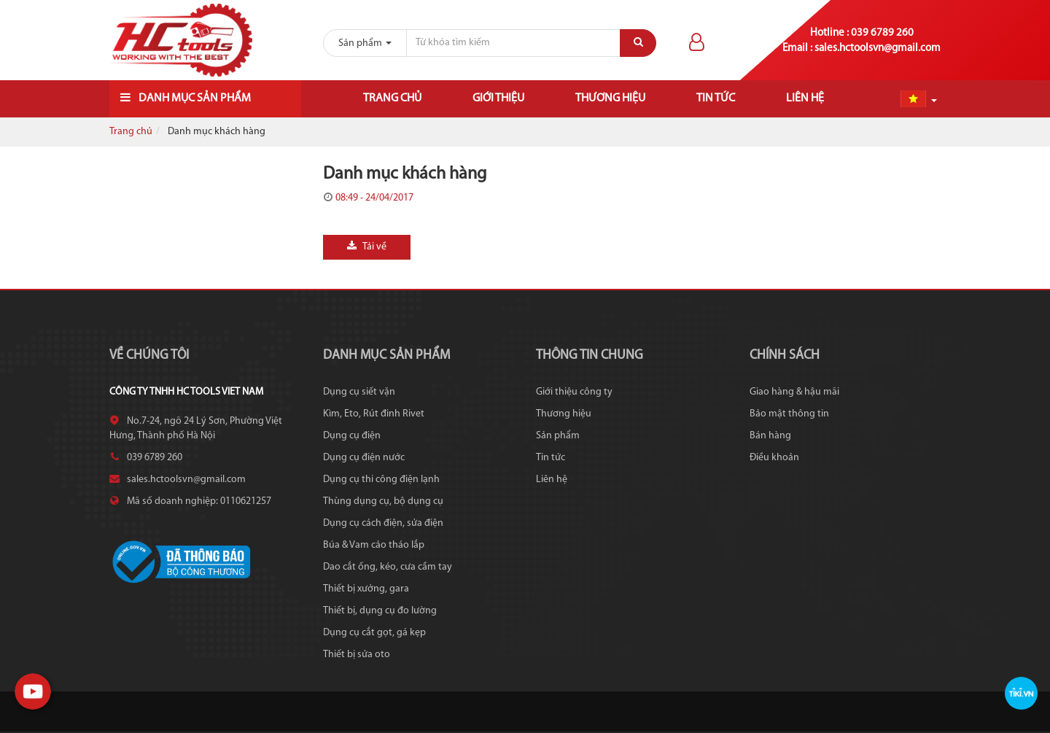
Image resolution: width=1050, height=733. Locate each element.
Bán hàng (770, 435)
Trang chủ (392, 98)
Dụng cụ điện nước (364, 457)
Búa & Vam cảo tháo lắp (373, 545)
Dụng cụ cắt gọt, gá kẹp (374, 632)
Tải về (366, 246)
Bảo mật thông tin (789, 413)
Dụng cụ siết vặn (359, 392)
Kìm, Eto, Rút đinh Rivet (373, 413)
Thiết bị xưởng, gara (366, 588)
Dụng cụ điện (352, 435)
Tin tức (715, 98)
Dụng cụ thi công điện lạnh (381, 479)
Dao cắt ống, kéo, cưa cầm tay (387, 567)
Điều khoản (774, 457)
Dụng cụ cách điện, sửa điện (383, 523)
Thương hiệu (610, 98)
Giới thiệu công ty (574, 392)
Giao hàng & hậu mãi (794, 392)
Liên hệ (805, 98)
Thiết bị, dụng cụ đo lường (380, 610)
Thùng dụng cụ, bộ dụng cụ (383, 501)
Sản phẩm (558, 435)
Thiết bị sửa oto (356, 654)
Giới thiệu (498, 98)
